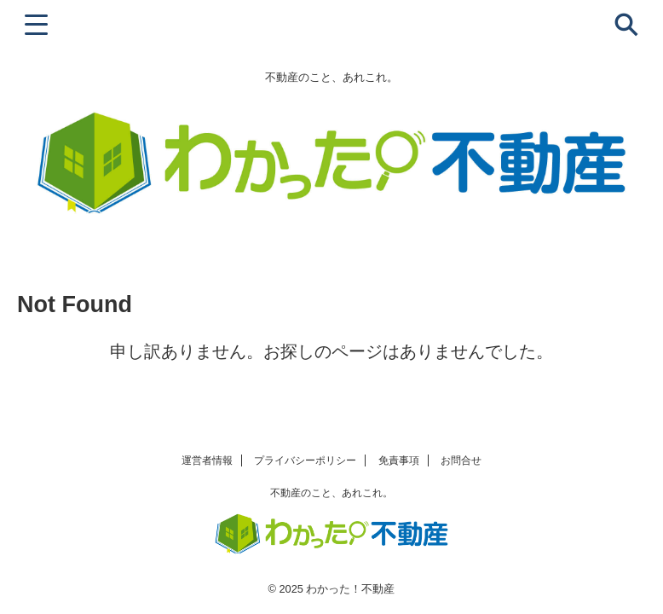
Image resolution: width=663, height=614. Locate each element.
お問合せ (461, 460)
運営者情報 (207, 460)
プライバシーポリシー (305, 460)
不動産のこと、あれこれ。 (331, 493)
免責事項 (398, 460)
